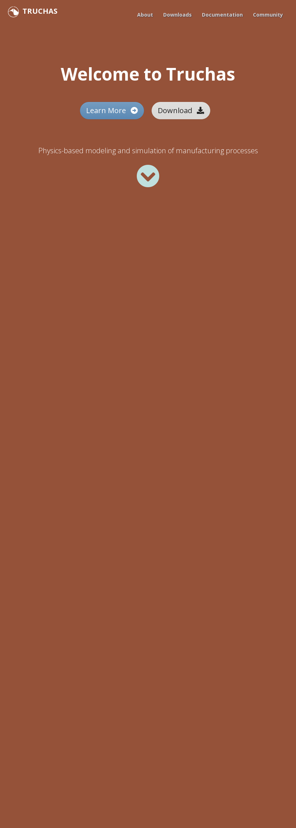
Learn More (112, 110)
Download (181, 110)
